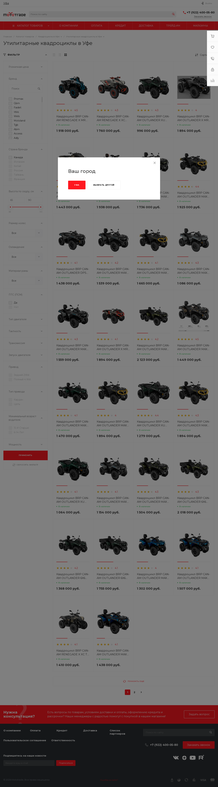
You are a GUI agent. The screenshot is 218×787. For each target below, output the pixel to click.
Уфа (76, 185)
